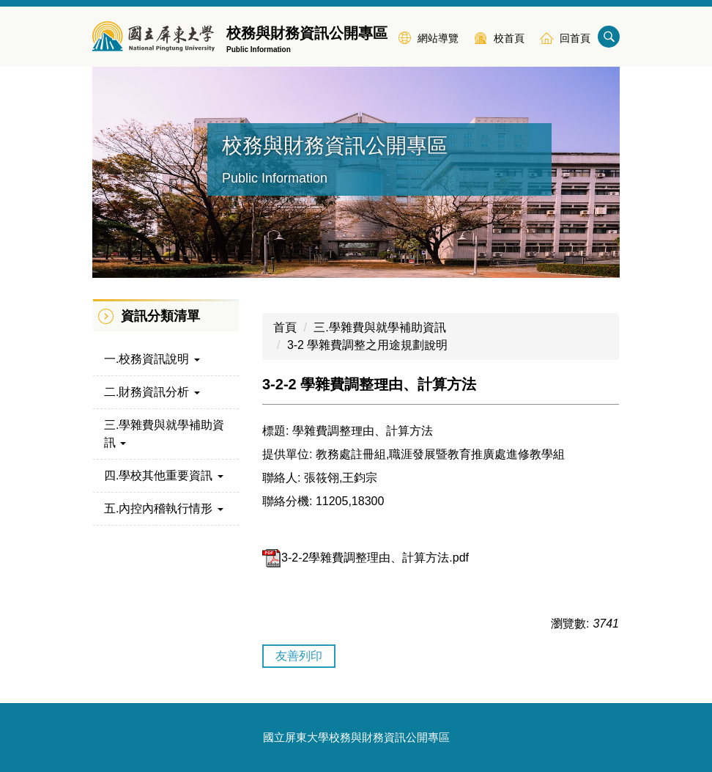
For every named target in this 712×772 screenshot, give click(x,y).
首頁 (285, 327)
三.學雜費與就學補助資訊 (379, 327)
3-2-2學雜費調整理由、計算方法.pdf (365, 557)
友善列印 (298, 656)
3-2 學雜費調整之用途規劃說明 (367, 345)
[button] (166, 359)
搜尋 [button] (609, 37)
